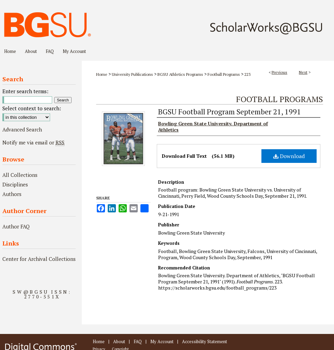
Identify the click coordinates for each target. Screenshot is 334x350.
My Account (161, 341)
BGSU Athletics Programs (180, 74)
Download (289, 156)
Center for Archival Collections (39, 258)
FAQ (138, 341)
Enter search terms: (25, 91)
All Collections (19, 174)
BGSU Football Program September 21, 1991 (229, 111)
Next (303, 72)
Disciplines (15, 184)
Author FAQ (16, 226)
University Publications (132, 74)
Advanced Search (22, 129)
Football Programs (224, 74)
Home (101, 74)
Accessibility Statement (204, 341)
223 (247, 74)
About (119, 341)
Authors (11, 194)
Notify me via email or (33, 142)
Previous (279, 72)
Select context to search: (31, 108)
